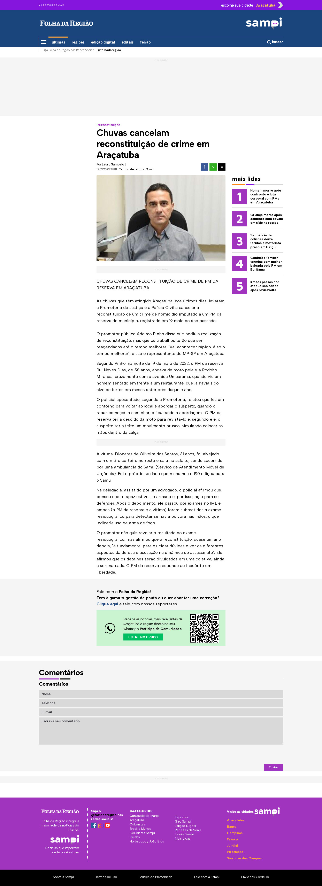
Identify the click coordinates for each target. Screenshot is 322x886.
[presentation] (252, 754)
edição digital (103, 42)
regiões (78, 42)
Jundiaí (232, 845)
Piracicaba (235, 852)
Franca (232, 839)
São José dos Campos (244, 858)
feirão (145, 42)
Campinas (235, 833)
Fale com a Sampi (207, 877)
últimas (58, 42)
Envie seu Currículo (255, 877)
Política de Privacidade (155, 877)
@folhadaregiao (104, 815)
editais (127, 42)
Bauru (231, 827)
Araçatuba (235, 820)
